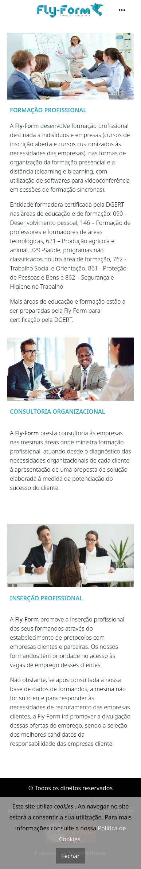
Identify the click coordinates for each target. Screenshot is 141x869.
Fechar (70, 856)
